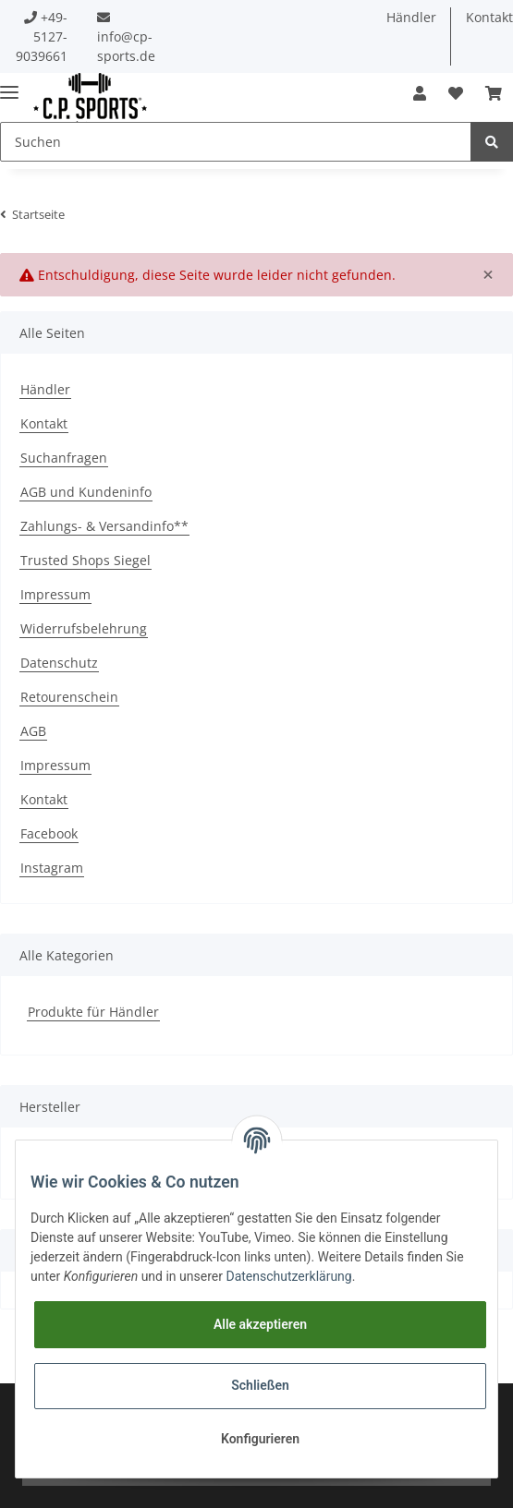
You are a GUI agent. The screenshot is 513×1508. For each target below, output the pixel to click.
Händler (411, 17)
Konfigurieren (260, 1438)
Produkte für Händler (93, 1011)
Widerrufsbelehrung (83, 628)
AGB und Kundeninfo (86, 492)
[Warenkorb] (493, 93)
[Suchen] (235, 142)
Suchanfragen (63, 457)
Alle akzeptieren (260, 1324)
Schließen (260, 1385)
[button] (419, 93)
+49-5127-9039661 (41, 36)
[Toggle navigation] (9, 84)
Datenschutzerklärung (288, 1276)
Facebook (49, 833)
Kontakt (43, 423)
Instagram (51, 867)
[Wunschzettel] (455, 93)
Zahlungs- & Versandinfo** (104, 526)
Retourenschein (69, 697)
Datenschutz (59, 662)
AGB (33, 731)
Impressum (55, 594)
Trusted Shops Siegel (85, 560)
